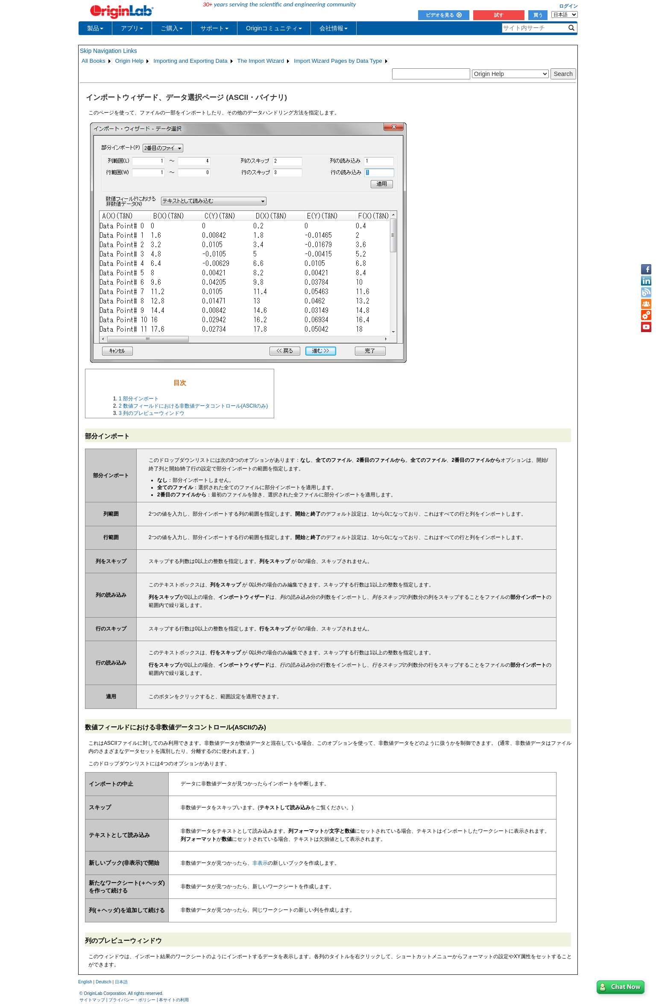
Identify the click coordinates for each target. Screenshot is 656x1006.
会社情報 (333, 28)
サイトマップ (92, 999)
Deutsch (103, 982)
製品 (95, 28)
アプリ (132, 28)
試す (499, 14)
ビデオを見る (444, 14)
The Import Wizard (260, 61)
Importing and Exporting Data (190, 61)
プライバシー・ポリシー (131, 999)
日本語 (121, 982)
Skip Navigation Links (108, 50)
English (85, 982)
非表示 (260, 863)
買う (538, 14)
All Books (93, 61)
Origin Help (129, 61)
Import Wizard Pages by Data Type (338, 61)
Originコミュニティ (274, 28)
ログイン (568, 6)
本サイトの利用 (174, 999)
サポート (214, 28)
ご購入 (172, 28)
